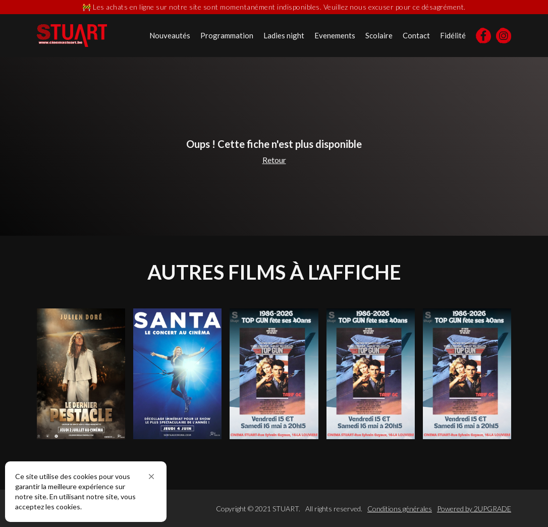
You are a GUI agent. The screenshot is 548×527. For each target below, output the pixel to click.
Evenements (334, 35)
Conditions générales (399, 508)
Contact (416, 35)
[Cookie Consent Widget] (86, 491)
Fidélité (453, 35)
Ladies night (283, 35)
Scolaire (379, 35)
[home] (72, 35)
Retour (274, 160)
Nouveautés (169, 35)
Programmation (226, 35)
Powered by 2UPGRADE (474, 508)
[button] (151, 476)
